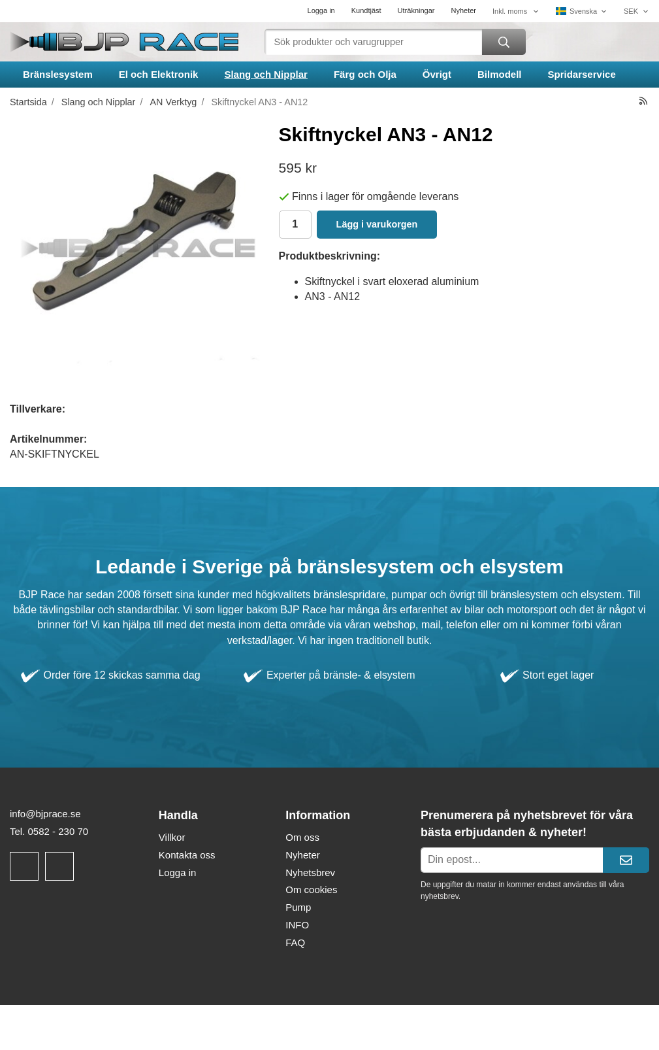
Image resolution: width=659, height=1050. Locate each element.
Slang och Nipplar (266, 74)
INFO (297, 924)
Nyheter (463, 10)
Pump (298, 907)
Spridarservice (582, 74)
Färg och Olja (365, 74)
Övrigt (437, 74)
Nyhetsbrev (310, 872)
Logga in (321, 10)
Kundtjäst (366, 10)
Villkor (172, 837)
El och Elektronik (159, 74)
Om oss (302, 837)
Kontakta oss (187, 854)
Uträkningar (416, 10)
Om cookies (311, 889)
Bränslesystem (58, 74)
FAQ (295, 942)
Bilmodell (499, 74)
